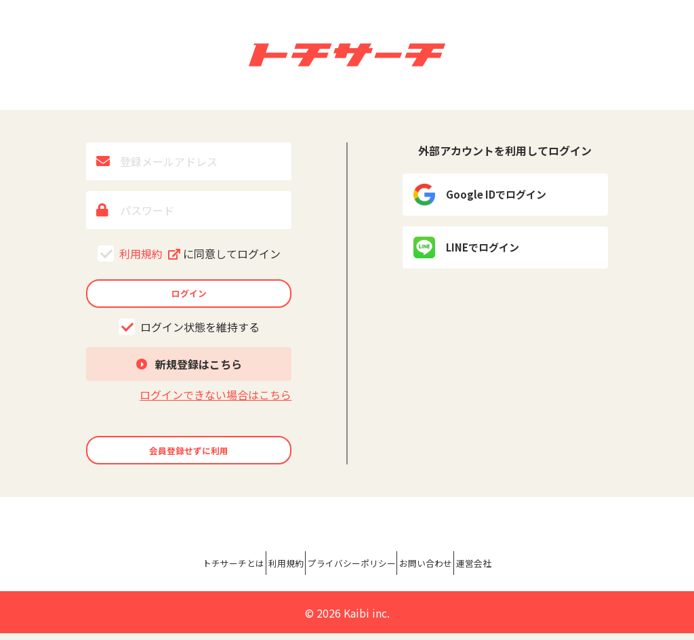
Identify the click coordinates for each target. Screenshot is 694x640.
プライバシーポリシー (352, 573)
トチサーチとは (173, 573)
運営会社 (536, 573)
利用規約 (189, 253)
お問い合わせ (460, 573)
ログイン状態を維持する (189, 333)
